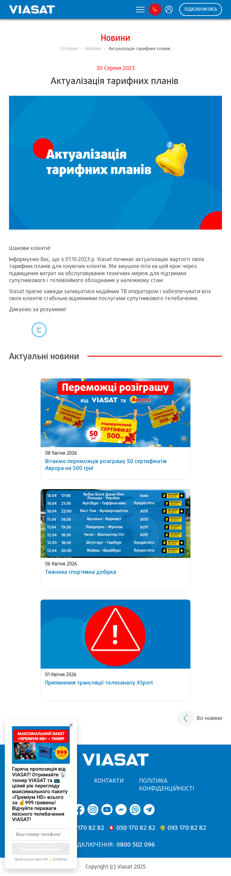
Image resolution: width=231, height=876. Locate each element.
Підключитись (200, 9)
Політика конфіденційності (166, 785)
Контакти (109, 781)
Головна (69, 48)
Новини (93, 48)
